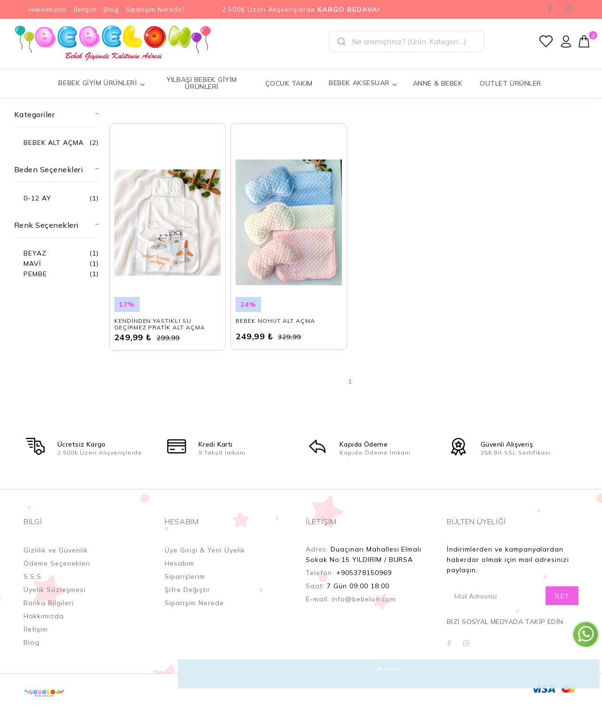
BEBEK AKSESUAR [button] (363, 83)
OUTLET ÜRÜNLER (510, 83)
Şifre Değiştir (187, 599)
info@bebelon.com (364, 609)
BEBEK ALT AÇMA (54, 142)
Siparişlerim (185, 586)
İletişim (85, 9)
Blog (111, 9)
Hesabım (179, 573)
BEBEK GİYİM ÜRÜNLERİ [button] (101, 83)
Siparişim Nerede (194, 612)
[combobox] (406, 41)
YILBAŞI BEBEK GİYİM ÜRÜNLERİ (201, 83)
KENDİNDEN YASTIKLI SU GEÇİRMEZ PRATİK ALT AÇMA (160, 334)
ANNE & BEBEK (438, 83)
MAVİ (32, 263)
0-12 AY (37, 198)
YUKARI (585, 673)
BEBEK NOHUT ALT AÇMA (275, 330)
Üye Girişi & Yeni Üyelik (205, 560)
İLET (562, 606)
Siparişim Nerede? (155, 9)
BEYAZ (35, 253)
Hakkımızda (47, 9)
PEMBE (35, 274)
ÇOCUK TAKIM (289, 83)
